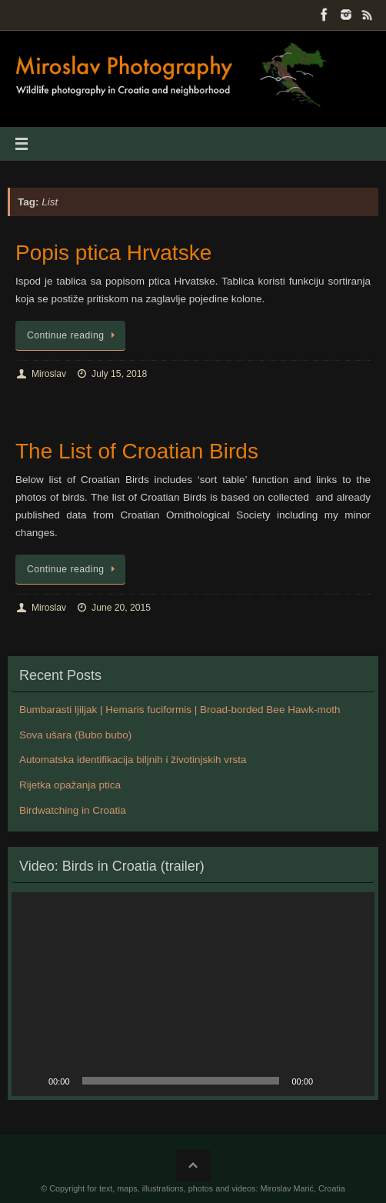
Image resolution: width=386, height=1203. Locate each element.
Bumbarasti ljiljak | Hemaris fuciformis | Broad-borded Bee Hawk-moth (179, 709)
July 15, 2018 (119, 373)
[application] (193, 994)
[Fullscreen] (354, 1080)
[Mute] (330, 1080)
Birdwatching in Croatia (72, 810)
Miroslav (49, 373)
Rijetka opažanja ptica (70, 785)
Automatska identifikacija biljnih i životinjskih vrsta (133, 759)
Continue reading (73, 335)
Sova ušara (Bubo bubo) (75, 735)
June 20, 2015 (121, 607)
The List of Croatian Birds (136, 451)
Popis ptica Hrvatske (113, 253)
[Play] (31, 1080)
